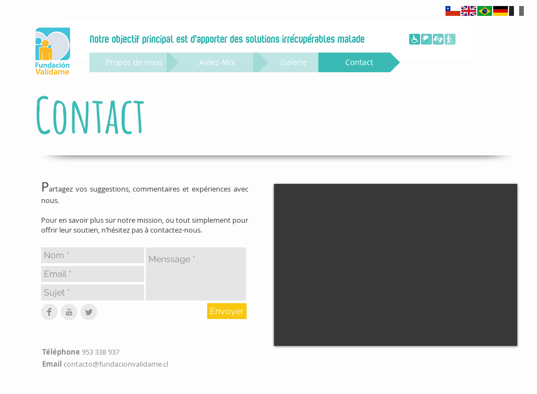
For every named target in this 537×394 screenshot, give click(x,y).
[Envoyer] (227, 311)
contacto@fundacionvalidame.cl (116, 364)
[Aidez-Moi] (217, 62)
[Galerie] (293, 62)
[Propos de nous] (134, 62)
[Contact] (359, 62)
